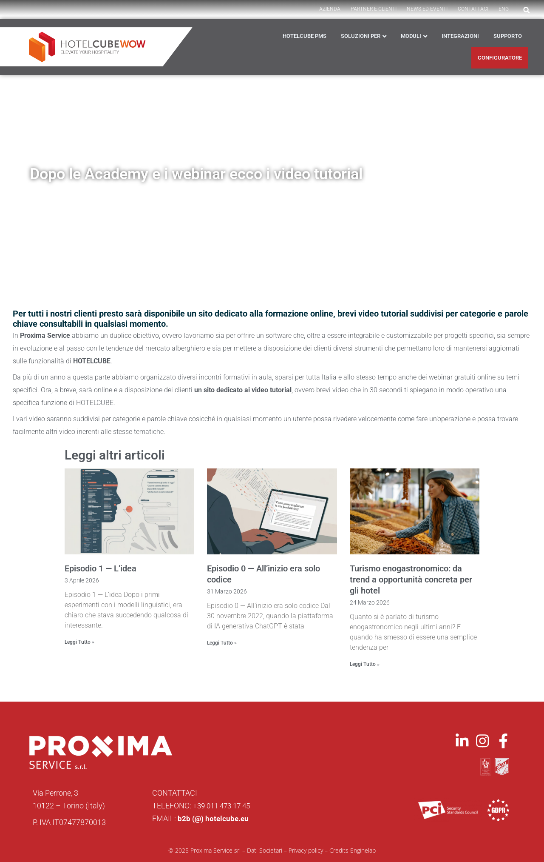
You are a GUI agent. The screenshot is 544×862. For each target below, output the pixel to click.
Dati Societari (264, 850)
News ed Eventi (427, 9)
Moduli (411, 36)
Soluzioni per (360, 36)
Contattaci (473, 9)
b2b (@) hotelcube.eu (214, 817)
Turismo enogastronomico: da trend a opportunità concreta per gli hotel (411, 579)
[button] (527, 10)
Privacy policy (306, 850)
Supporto (507, 36)
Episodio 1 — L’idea (100, 568)
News (123, 201)
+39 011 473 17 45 (224, 805)
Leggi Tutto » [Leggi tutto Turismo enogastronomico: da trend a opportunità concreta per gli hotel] (365, 664)
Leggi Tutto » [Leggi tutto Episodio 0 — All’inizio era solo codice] (222, 643)
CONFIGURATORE (500, 57)
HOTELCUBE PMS (304, 36)
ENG (504, 9)
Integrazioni (460, 36)
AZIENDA (329, 9)
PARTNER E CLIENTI (374, 9)
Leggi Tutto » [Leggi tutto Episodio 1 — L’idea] (79, 642)
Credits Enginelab (352, 850)
